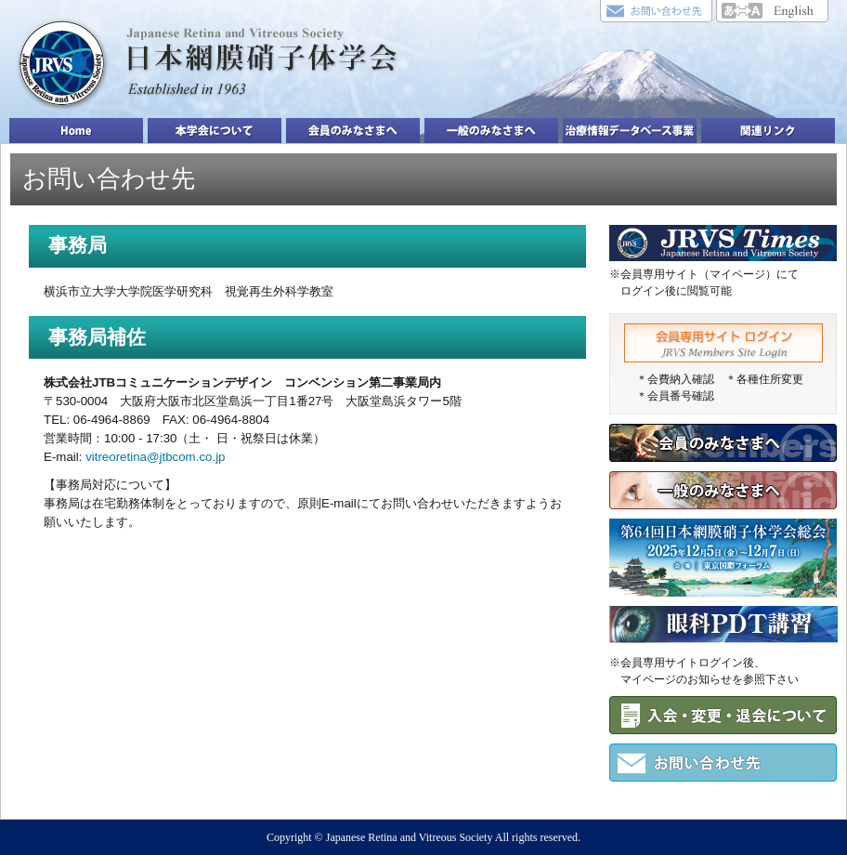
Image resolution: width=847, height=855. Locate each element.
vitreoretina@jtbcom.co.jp (155, 457)
